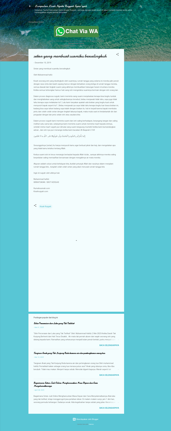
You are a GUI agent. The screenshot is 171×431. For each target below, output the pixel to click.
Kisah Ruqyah (45, 206)
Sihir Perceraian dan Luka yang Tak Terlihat (54, 323)
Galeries (91, 424)
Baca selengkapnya (109, 345)
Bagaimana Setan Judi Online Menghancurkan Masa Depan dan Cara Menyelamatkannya (66, 384)
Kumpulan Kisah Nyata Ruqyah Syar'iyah (61, 6)
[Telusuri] (141, 7)
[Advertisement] (134, 56)
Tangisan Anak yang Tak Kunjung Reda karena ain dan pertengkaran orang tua (69, 353)
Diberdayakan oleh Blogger (85, 419)
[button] (117, 55)
